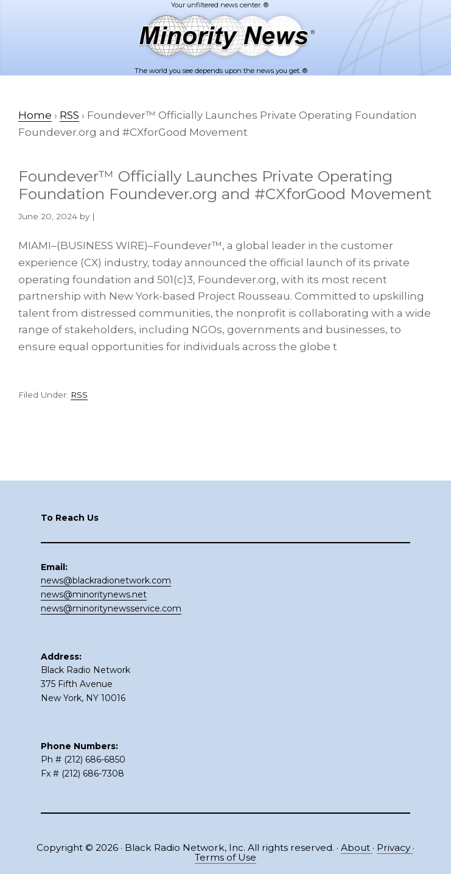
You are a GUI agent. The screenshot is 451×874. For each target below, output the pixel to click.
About (356, 847)
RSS (79, 395)
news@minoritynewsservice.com (111, 608)
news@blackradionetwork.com (106, 580)
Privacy (395, 847)
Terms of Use (225, 857)
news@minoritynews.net (94, 594)
